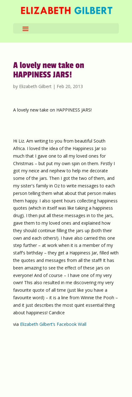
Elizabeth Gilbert (35, 86)
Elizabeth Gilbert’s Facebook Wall (53, 324)
